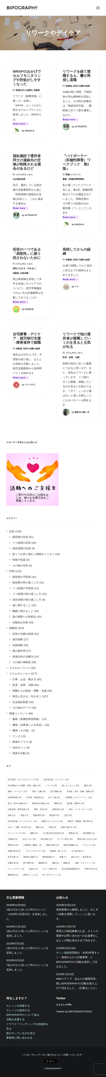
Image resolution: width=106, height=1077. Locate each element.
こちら (92, 987)
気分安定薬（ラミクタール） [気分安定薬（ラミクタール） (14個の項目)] (22, 821)
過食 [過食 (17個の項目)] (12, 815)
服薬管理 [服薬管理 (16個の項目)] (39, 815)
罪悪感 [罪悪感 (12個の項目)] (73, 833)
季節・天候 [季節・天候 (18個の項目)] (41, 809)
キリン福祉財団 (65, 952)
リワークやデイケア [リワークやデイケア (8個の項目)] (35, 851)
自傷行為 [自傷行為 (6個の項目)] (13, 863)
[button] (98, 8)
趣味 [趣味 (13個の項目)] (40, 827)
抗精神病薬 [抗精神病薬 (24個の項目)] (15, 797)
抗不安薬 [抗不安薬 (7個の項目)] (13, 857)
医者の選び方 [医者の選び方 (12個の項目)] (68, 827)
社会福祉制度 (19, 179)
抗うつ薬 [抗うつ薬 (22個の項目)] (54, 797)
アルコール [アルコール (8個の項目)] (89, 845)
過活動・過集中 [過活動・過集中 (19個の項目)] (75, 803)
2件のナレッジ (37, 909)
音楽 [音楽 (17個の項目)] (24, 815)
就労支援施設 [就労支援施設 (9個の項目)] (70, 845)
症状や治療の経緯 (81, 86)
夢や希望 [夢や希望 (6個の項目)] (28, 863)
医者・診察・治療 (71, 357)
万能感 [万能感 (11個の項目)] (13, 839)
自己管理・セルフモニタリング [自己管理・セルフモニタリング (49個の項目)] (23, 779)
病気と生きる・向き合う (24, 268)
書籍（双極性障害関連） (74, 179)
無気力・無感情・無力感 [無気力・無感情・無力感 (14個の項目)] (80, 821)
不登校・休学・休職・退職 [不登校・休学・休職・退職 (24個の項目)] (80, 791)
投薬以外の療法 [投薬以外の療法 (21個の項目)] (41, 803)
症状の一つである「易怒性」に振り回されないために (27, 253)
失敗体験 (24, 273)
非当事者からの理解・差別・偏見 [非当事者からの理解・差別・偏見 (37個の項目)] (24, 785)
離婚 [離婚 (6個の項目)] (66, 863)
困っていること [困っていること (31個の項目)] (70, 785)
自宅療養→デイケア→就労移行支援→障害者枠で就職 (27, 338)
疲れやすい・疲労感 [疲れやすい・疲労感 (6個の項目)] (81, 857)
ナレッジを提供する (18, 1010)
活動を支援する (15, 1019)
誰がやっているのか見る (20, 1033)
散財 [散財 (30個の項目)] (88, 785)
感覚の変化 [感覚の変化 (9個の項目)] (52, 845)
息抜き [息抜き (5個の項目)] (33, 869)
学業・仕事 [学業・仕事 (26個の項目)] (39, 791)
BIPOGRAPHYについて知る (22, 1014)
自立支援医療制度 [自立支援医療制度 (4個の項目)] (71, 869)
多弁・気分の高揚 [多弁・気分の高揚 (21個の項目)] (17, 803)
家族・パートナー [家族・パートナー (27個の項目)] (17, 791)
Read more (20, 124)
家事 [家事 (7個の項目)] (63, 857)
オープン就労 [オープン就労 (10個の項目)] (65, 839)
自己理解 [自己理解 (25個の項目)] (56, 791)
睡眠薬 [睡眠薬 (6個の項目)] (42, 863)
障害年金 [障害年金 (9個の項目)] (13, 845)
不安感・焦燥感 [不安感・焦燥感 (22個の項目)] (35, 797)
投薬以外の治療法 (24, 90)
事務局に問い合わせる (19, 1037)
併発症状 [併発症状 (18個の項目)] (58, 809)
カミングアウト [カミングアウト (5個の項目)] (16, 869)
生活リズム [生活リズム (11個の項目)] (29, 839)
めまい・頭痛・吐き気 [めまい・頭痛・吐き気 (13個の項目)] (19, 827)
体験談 (37, 90)
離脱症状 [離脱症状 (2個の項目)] (13, 875)
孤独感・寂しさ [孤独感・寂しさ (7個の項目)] (58, 851)
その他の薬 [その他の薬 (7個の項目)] (77, 851)
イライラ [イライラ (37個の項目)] (51, 785)
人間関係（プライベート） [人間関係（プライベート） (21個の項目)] (78, 797)
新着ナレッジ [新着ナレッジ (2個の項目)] (30, 875)
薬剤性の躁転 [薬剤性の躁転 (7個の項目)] (30, 857)
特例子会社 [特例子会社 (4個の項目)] (91, 869)
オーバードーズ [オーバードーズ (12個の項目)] (16, 833)
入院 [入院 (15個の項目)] (68, 815)
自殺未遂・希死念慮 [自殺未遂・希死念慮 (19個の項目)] (18, 809)
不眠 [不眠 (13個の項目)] (52, 827)
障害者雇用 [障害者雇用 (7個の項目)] (48, 857)
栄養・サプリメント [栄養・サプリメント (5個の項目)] (85, 863)
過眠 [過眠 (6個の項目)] (55, 863)
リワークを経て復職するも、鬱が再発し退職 (77, 76)
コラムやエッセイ (24, 174)
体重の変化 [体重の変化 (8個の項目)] (14, 851)
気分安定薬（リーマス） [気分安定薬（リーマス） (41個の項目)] (56, 779)
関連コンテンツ (73, 174)
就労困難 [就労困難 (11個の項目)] (89, 833)
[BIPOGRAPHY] (22, 8)
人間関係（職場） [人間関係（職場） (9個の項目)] (32, 845)
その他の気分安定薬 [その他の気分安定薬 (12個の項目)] (53, 833)
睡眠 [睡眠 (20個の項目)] (58, 803)
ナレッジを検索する (18, 1005)
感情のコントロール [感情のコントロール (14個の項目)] (52, 821)
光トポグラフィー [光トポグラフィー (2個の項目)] (51, 875)
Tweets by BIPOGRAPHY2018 (74, 1011)
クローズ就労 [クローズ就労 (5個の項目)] (49, 869)
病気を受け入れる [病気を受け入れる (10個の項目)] (87, 839)
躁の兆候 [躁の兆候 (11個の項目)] (46, 839)
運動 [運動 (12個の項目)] (34, 833)
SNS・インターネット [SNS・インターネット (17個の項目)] (80, 809)
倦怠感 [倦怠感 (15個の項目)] (54, 815)
